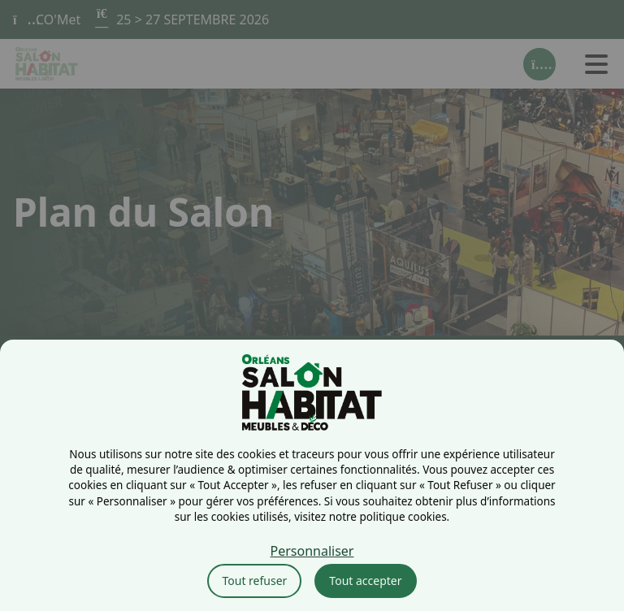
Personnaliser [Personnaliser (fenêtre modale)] (312, 551)
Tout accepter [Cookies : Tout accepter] (365, 580)
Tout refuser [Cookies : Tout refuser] (254, 580)
